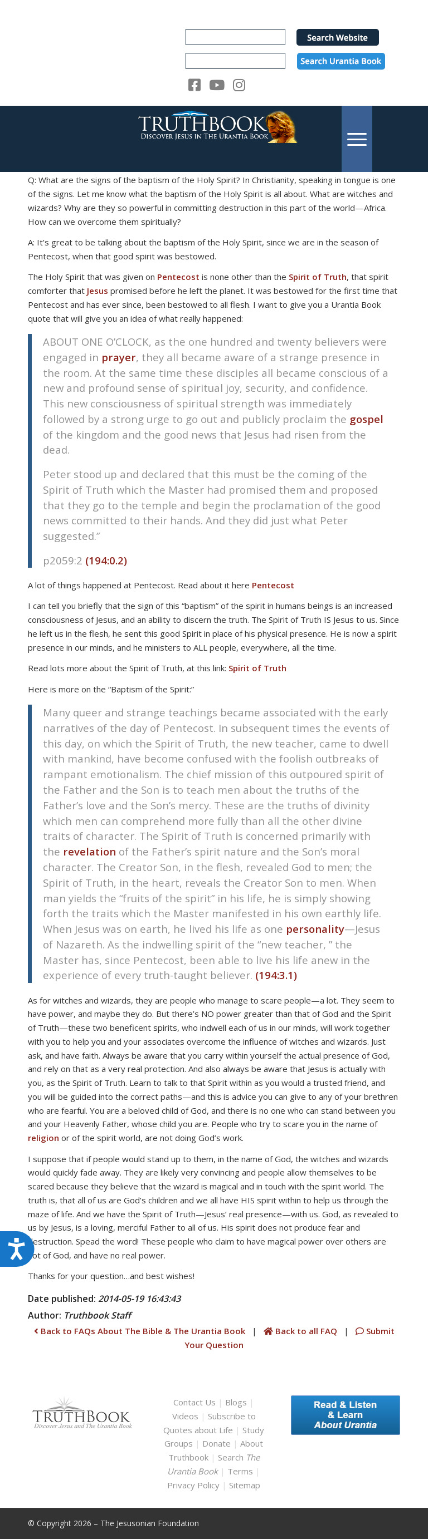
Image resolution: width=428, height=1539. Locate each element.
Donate (216, 1443)
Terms (240, 1471)
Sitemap (244, 1485)
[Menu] (357, 139)
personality (315, 929)
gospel (366, 419)
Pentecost (178, 276)
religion (43, 1137)
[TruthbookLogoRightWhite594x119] (214, 139)
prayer (118, 357)
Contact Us (194, 1402)
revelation (89, 851)
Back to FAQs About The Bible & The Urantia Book (139, 1330)
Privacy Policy (193, 1485)
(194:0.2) (106, 560)
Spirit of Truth (318, 276)
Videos (185, 1416)
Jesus (97, 290)
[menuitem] (357, 139)
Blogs (236, 1402)
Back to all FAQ (301, 1330)
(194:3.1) (276, 975)
